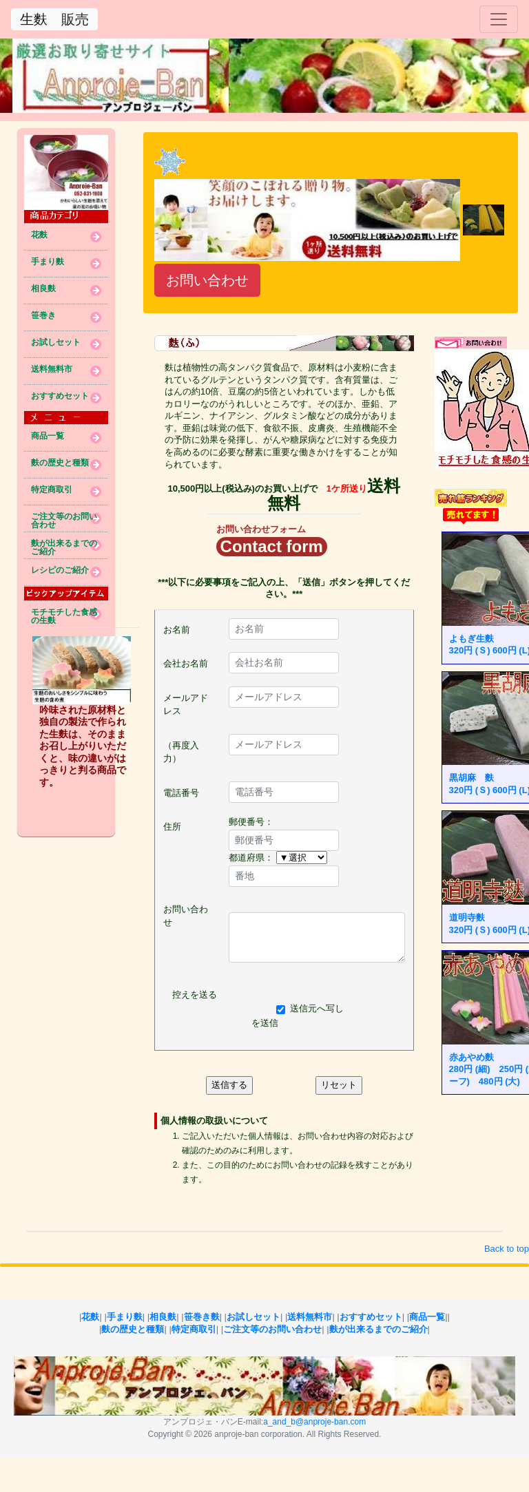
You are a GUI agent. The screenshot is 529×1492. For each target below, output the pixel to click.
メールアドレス (185, 705)
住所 (172, 826)
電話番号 (181, 793)
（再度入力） (181, 752)
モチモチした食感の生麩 (64, 614)
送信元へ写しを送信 (297, 1015)
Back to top (506, 1248)
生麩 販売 (54, 19)
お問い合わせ (207, 280)
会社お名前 (185, 663)
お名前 (176, 629)
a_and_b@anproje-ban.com (314, 1422)
